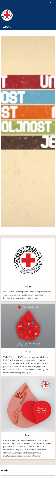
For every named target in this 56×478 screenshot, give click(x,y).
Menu (7, 26)
